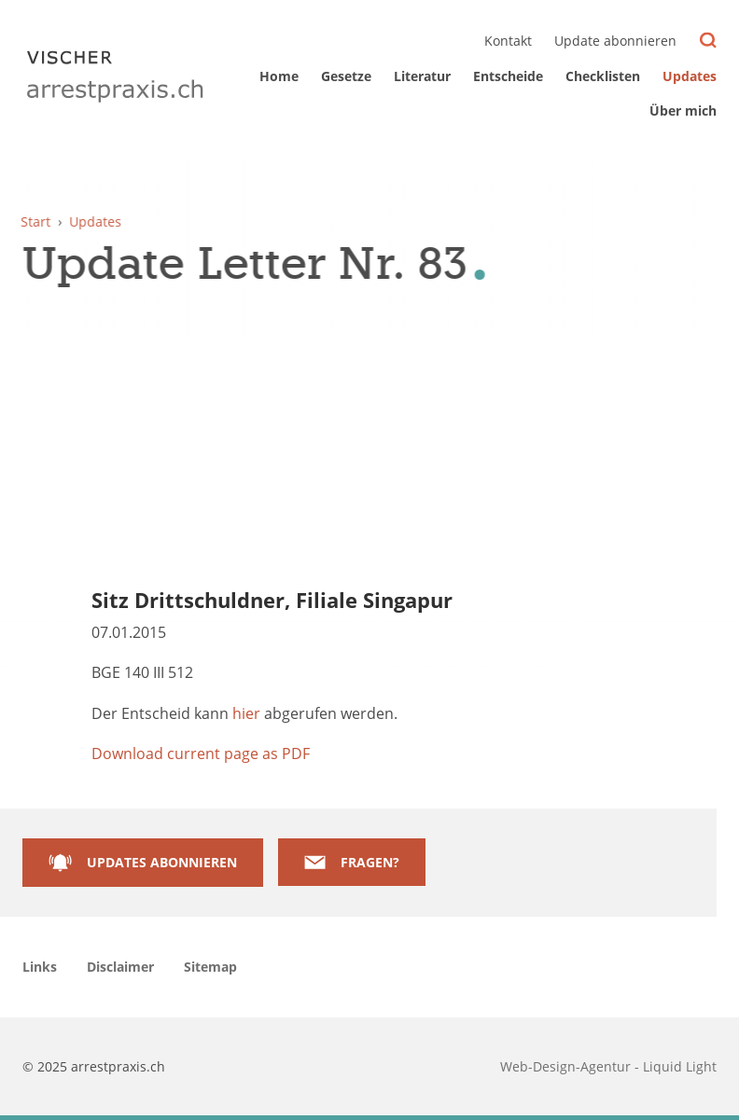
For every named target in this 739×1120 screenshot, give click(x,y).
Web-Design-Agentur (567, 1066)
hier (246, 713)
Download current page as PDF (200, 753)
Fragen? (370, 862)
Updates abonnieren (162, 862)
